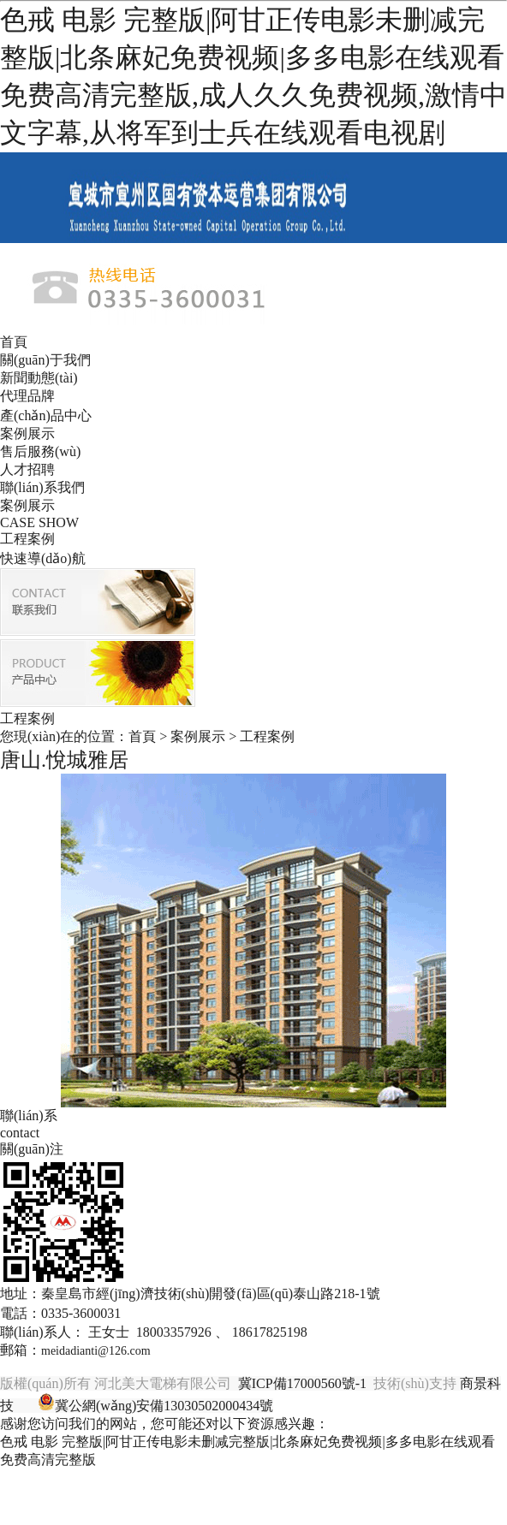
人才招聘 (27, 469)
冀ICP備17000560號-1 (302, 1383)
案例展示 (27, 433)
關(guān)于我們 (45, 360)
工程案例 (27, 538)
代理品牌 (27, 396)
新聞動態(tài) (39, 378)
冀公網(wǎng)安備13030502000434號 (164, 1405)
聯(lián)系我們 (42, 487)
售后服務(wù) (40, 451)
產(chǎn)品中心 (46, 415)
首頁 (13, 342)
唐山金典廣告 (318, 1405)
